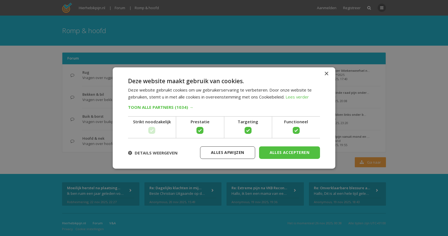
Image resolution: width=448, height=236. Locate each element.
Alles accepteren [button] (289, 152)
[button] (224, 107)
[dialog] (224, 118)
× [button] (326, 74)
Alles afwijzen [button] (227, 152)
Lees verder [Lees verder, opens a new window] (297, 97)
